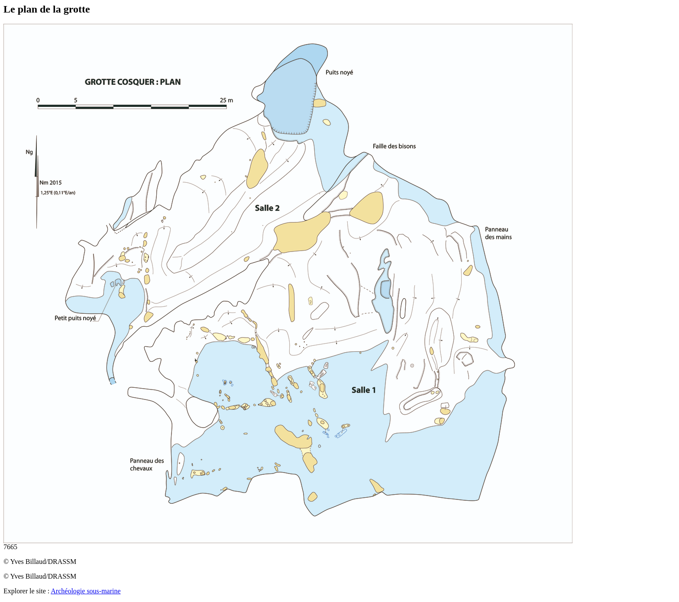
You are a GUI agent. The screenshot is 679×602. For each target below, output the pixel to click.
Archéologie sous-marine (85, 591)
